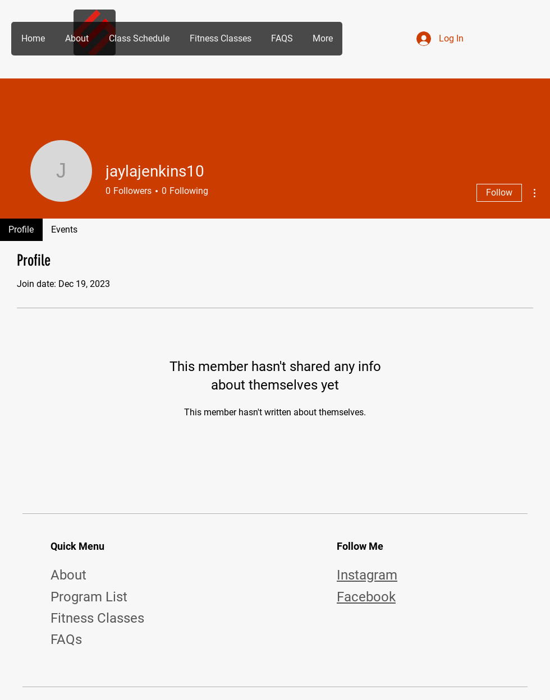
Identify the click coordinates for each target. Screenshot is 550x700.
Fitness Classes (97, 618)
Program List (89, 597)
